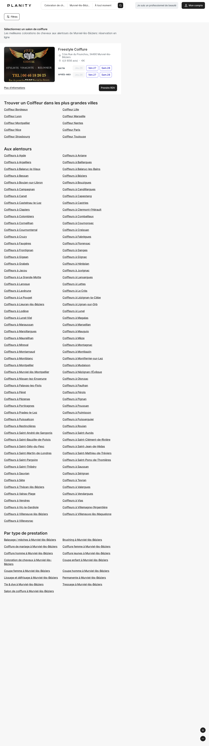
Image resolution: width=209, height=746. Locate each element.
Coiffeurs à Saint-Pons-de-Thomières (87, 460)
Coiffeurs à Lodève (16, 311)
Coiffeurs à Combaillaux (78, 216)
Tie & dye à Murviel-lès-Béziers (24, 584)
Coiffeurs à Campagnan (19, 189)
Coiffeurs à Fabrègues (77, 236)
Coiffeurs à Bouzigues (77, 182)
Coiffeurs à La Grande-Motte (22, 277)
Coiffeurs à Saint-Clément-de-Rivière (86, 439)
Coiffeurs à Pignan (75, 399)
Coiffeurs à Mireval (16, 345)
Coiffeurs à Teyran (74, 480)
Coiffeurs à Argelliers (17, 162)
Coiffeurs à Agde (15, 155)
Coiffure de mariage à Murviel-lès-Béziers (30, 546)
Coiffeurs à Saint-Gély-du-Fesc (24, 446)
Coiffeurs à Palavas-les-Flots (23, 385)
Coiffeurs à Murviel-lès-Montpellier (26, 372)
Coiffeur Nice (12, 129)
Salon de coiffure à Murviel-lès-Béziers (29, 591)
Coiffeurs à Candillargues (79, 189)
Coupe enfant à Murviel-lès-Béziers (85, 560)
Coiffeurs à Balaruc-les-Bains (81, 169)
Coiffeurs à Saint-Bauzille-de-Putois (27, 439)
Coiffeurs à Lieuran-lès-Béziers (24, 304)
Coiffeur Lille (71, 109)
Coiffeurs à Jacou (15, 270)
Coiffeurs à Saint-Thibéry (20, 466)
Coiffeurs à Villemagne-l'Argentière (85, 507)
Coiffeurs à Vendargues (78, 493)
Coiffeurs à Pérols (74, 392)
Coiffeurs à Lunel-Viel (18, 317)
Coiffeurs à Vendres (17, 500)
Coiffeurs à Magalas (75, 317)
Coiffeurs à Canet (15, 196)
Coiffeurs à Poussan (76, 405)
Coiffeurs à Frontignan (18, 250)
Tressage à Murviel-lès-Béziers (82, 584)
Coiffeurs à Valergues (76, 487)
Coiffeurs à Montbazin (77, 351)
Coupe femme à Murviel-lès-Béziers (27, 570)
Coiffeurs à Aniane (75, 155)
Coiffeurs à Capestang (77, 196)
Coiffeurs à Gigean (16, 257)
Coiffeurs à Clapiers (17, 209)
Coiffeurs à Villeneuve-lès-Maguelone (87, 514)
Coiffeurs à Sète (14, 480)
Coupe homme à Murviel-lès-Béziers (86, 570)
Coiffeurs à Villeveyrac (18, 520)
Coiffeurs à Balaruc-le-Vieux (22, 169)
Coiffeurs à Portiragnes (19, 405)
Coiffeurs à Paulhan (75, 385)
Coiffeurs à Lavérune (17, 290)
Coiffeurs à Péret (15, 392)
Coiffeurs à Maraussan (18, 324)
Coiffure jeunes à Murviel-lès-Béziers (86, 553)
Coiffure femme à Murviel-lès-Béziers (86, 546)
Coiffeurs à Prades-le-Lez (20, 412)
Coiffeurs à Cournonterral (20, 230)
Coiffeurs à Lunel (74, 311)
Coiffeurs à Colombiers (19, 216)
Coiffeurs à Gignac (75, 257)
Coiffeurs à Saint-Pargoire (21, 460)
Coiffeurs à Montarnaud (19, 351)
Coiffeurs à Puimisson (77, 412)
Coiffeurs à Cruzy (15, 236)
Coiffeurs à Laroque (17, 284)
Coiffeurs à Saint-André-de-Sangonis (28, 432)
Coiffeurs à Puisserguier (78, 419)
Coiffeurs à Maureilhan (18, 338)
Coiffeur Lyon (13, 116)
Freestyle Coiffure (72, 49)
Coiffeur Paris (71, 129)
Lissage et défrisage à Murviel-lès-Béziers (31, 577)
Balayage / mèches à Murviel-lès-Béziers (30, 539)
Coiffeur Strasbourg (17, 136)
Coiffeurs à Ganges (75, 250)
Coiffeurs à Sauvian (16, 473)
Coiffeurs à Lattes (74, 284)
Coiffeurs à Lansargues (78, 277)
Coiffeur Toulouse (74, 136)
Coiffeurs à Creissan (76, 230)
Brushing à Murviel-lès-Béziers (82, 539)
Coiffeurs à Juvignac (76, 270)
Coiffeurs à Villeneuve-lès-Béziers (26, 514)
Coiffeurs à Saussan (76, 466)
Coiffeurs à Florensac (76, 243)
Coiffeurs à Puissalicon (19, 419)
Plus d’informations (14, 87)
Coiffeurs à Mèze (73, 338)
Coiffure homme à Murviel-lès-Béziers (28, 553)
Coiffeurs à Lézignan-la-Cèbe (82, 297)
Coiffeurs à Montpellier (19, 365)
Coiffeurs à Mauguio (76, 331)
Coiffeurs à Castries (75, 202)
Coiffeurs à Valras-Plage (19, 493)
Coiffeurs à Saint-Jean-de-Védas (84, 446)
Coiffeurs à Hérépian (76, 263)
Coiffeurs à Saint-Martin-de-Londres (28, 453)
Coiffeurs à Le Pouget (18, 297)
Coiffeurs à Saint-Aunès (78, 432)
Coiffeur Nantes (73, 123)
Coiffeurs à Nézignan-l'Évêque (82, 372)
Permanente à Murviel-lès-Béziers (84, 577)
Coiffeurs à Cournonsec (78, 223)
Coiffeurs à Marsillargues (20, 331)
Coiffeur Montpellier (17, 123)
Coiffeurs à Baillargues (77, 162)
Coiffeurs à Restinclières (20, 426)
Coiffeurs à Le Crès (75, 290)
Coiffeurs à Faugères (17, 243)
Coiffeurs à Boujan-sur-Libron (23, 182)
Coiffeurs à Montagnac (77, 345)
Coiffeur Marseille (74, 116)
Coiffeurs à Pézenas (17, 399)
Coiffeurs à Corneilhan (18, 223)
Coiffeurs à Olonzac (75, 378)
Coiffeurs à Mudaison (76, 365)
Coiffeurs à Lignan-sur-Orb (80, 304)
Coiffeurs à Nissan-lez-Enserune (25, 378)
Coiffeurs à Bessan (16, 175)
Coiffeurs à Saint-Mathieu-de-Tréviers (87, 453)
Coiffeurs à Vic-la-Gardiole (21, 507)
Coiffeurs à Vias (73, 500)
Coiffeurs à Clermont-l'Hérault (82, 209)
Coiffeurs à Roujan (75, 426)
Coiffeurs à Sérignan (76, 473)
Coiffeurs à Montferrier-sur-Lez (83, 358)
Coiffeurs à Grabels (16, 263)
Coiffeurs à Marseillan (77, 324)
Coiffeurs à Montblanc (18, 358)
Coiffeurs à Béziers (75, 175)
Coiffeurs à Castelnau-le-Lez (22, 202)
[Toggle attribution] (205, 743)
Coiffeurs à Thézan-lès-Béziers (24, 487)
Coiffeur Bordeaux (16, 109)
